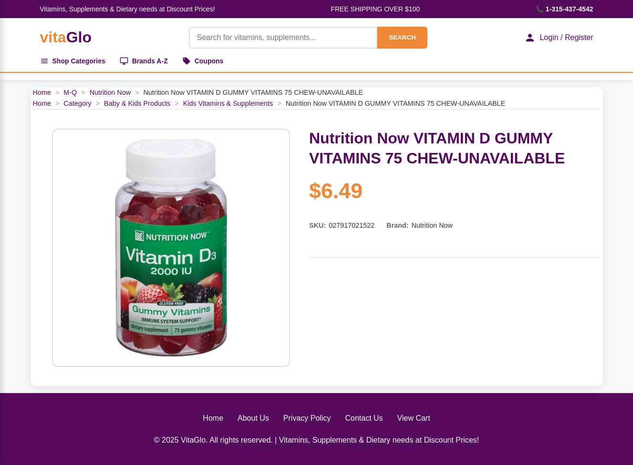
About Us (253, 418)
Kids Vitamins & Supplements (228, 103)
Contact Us (364, 418)
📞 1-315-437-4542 (564, 9)
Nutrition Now (110, 92)
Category (77, 103)
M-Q (70, 92)
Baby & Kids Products (137, 103)
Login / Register (558, 37)
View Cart (413, 418)
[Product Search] (283, 38)
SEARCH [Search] (402, 37)
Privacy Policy (307, 418)
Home (42, 92)
